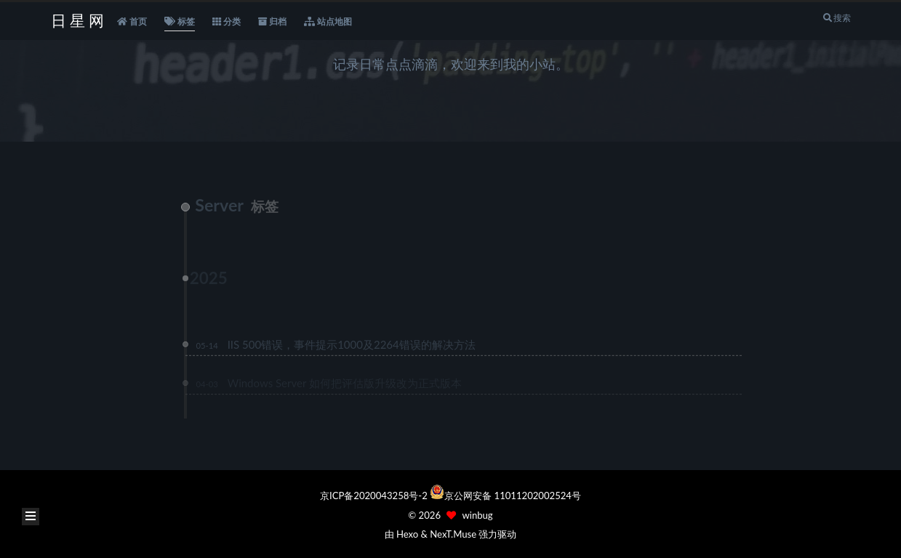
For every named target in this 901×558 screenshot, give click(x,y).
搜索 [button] (836, 17)
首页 (132, 22)
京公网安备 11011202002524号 (512, 495)
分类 (226, 22)
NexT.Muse (453, 534)
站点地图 (328, 22)
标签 (179, 22)
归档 (272, 22)
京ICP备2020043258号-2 (375, 495)
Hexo (407, 534)
